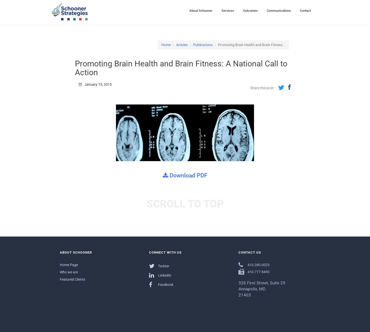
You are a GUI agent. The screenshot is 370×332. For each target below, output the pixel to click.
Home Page (69, 265)
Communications (279, 11)
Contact (305, 11)
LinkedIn (160, 275)
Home (166, 45)
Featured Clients (72, 279)
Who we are (69, 272)
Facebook (161, 284)
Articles (182, 45)
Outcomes (250, 11)
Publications (202, 45)
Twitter (159, 266)
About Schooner (200, 11)
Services (227, 11)
